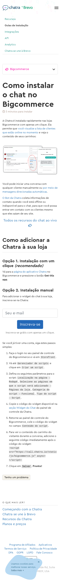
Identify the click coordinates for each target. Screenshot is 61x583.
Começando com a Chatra (22, 509)
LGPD (30, 552)
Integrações (12, 32)
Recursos (10, 19)
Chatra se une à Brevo (18, 51)
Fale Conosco (44, 552)
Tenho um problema (16, 477)
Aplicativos (45, 545)
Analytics (10, 44)
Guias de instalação (16, 25)
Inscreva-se (30, 324)
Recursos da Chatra (17, 519)
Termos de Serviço (15, 548)
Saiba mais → (17, 570)
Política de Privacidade (43, 548)
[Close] (39, 562)
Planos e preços (14, 524)
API (7, 38)
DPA (10, 552)
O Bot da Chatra (11, 198)
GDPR (20, 552)
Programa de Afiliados (22, 545)
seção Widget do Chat (22, 408)
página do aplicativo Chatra (30, 271)
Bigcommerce (19, 69)
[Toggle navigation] (56, 8)
